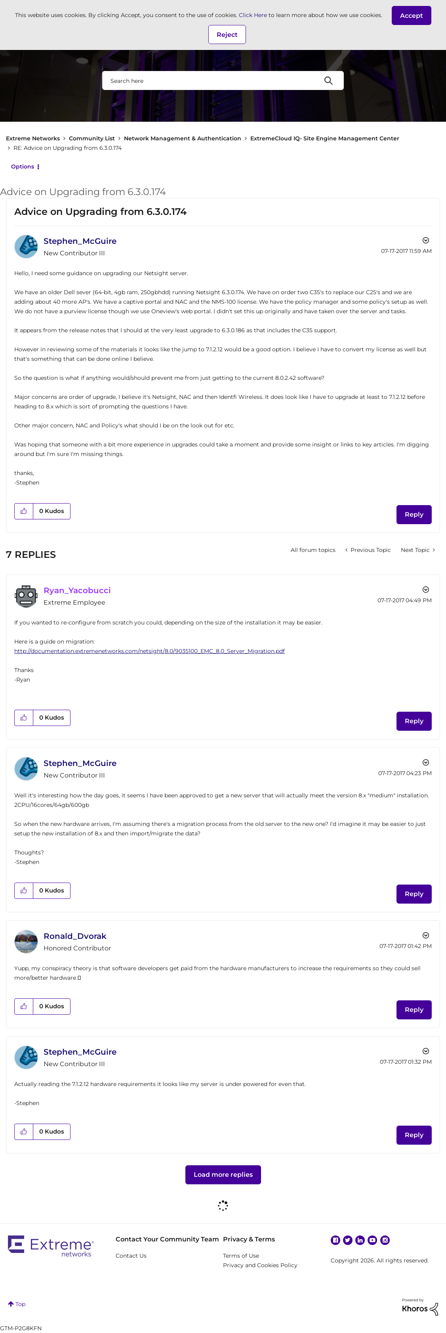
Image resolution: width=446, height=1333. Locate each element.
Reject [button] (227, 34)
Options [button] (22, 166)
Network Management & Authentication (182, 138)
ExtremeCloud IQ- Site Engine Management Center (324, 138)
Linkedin (360, 1240)
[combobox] (223, 80)
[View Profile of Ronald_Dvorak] (75, 936)
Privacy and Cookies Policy (260, 1265)
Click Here (253, 15)
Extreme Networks (33, 138)
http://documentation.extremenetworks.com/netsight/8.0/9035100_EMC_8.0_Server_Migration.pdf (149, 651)
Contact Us (131, 1255)
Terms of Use (241, 1255)
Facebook (335, 1240)
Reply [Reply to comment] (414, 721)
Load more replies (223, 1174)
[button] (411, 15)
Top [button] (20, 1304)
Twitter (348, 1240)
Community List (92, 138)
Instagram (385, 1240)
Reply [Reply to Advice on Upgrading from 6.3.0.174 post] (414, 514)
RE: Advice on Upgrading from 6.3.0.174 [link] (67, 147)
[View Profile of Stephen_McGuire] (80, 241)
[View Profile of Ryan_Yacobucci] (77, 590)
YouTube (372, 1240)
